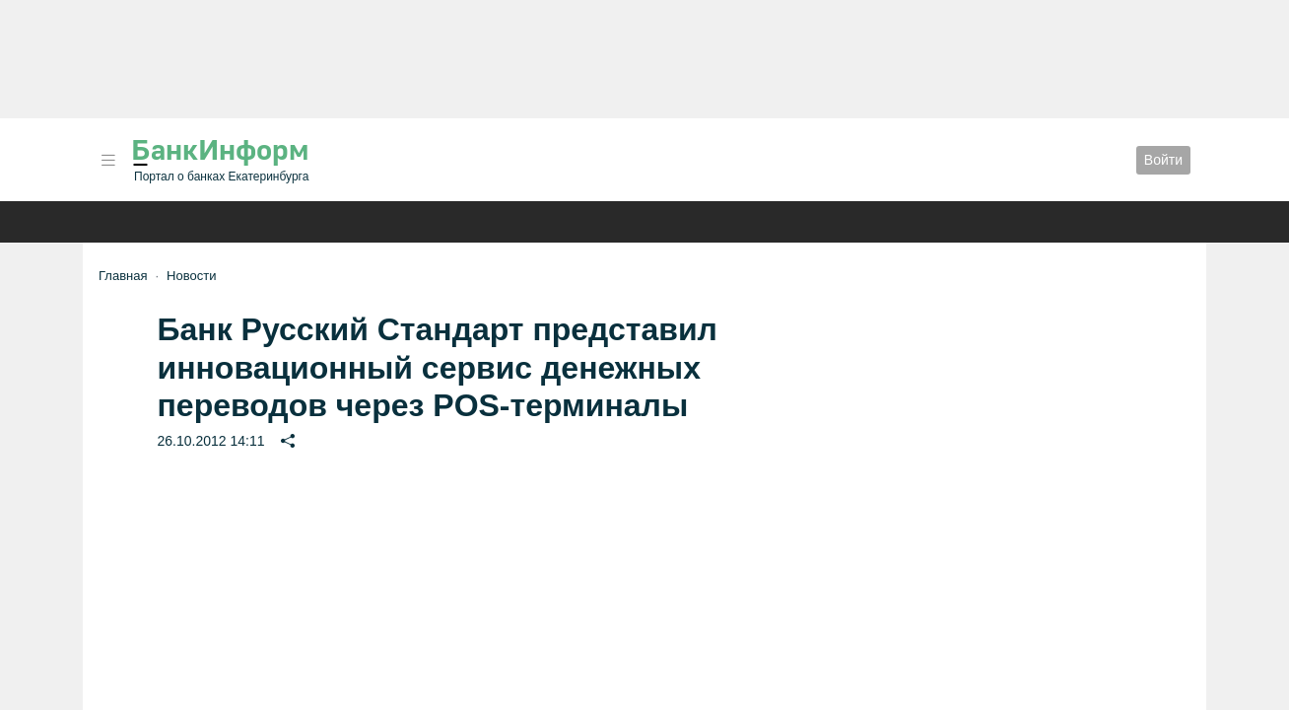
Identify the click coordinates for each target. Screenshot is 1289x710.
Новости (191, 275)
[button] (108, 160)
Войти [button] (1163, 160)
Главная (123, 275)
